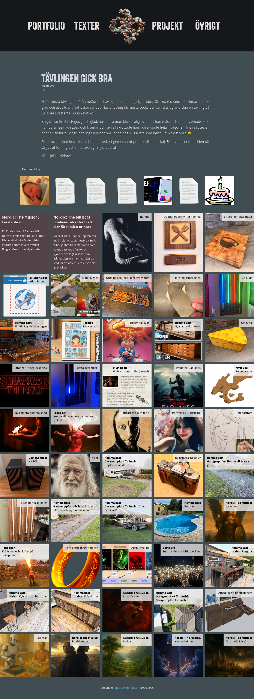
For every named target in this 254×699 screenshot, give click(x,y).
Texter (86, 25)
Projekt (167, 25)
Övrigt (207, 25)
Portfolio (46, 25)
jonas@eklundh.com (127, 688)
